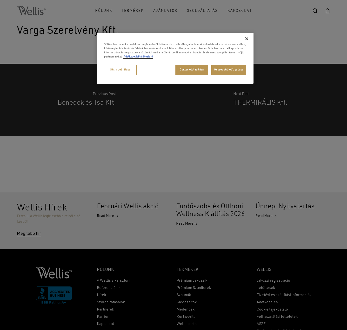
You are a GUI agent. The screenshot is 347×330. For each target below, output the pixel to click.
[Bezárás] (246, 38)
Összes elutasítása (192, 69)
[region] (175, 58)
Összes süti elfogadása (229, 69)
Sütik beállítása (120, 69)
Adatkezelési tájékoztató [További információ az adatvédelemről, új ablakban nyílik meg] (138, 56)
